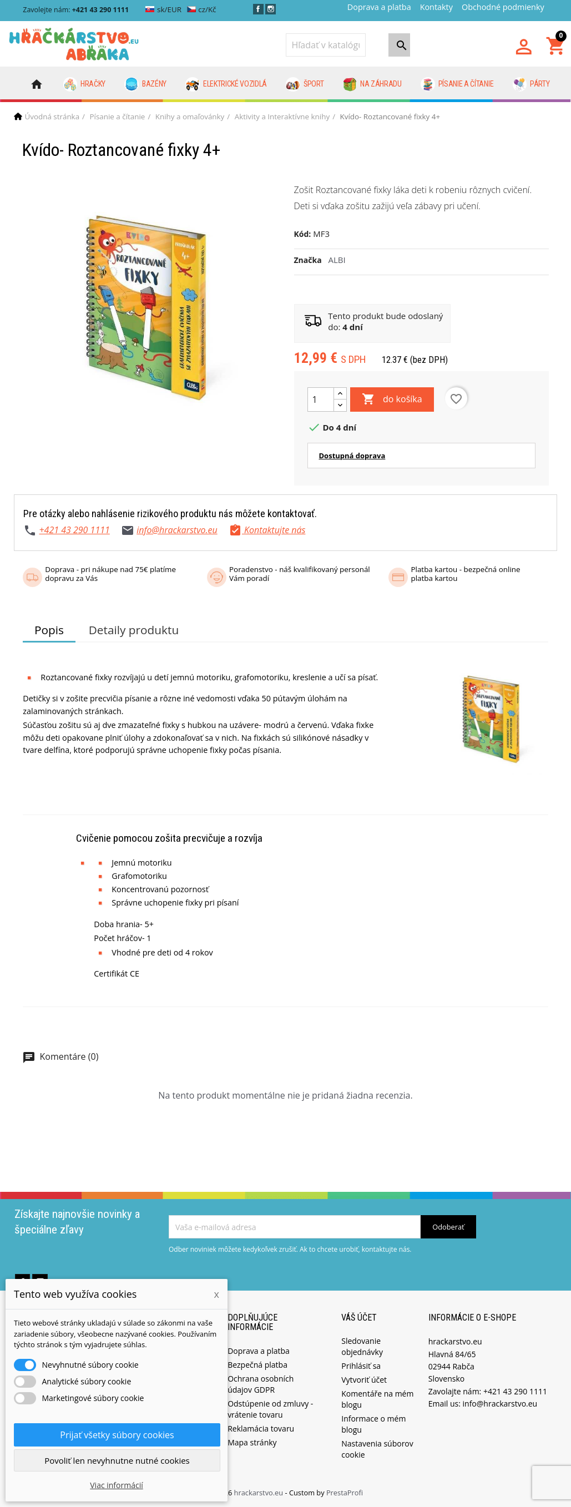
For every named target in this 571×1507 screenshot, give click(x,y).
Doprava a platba (379, 7)
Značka (308, 260)
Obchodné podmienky (503, 7)
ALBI (337, 259)
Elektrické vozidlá (226, 84)
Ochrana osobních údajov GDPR (261, 1384)
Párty (531, 84)
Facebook (258, 9)
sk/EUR (163, 9)
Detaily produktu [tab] (134, 630)
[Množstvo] (320, 399)
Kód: (302, 234)
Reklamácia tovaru (261, 1428)
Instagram (270, 9)
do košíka (392, 399)
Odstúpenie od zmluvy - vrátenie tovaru (270, 1409)
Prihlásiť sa (361, 1366)
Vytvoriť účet (364, 1379)
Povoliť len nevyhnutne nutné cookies (117, 1460)
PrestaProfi (344, 1493)
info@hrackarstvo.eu (177, 530)
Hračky (84, 84)
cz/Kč (201, 9)
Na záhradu (372, 84)
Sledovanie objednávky (362, 1346)
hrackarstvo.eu (259, 1493)
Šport (305, 84)
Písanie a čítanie (457, 84)
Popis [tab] (49, 630)
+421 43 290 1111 (74, 530)
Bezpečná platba (257, 1364)
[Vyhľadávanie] (326, 45)
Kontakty (436, 7)
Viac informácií (116, 1485)
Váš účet (359, 1317)
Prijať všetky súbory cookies (117, 1435)
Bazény (145, 84)
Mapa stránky (252, 1442)
